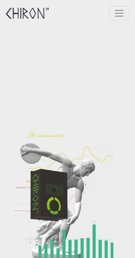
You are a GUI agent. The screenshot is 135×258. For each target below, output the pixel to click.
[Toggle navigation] (119, 13)
